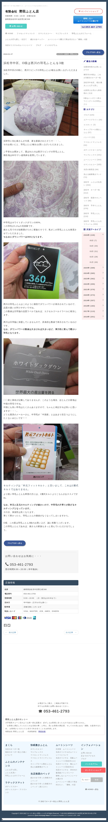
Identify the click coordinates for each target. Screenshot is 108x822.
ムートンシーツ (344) (93, 160)
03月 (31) (91, 251)
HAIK (78, 815)
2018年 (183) (89, 306)
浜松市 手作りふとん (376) (93, 207)
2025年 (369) (89, 268)
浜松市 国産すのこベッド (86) (93, 199)
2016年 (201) (89, 317)
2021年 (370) (89, 289)
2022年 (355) (89, 284)
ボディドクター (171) (93, 150)
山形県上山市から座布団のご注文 (93, 91)
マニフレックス (37, 752)
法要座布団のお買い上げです (93, 68)
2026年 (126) (89, 235)
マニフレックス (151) (93, 155)
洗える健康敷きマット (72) (93, 175)
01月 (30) (91, 262)
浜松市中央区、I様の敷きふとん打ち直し (93, 84)
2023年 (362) (89, 279)
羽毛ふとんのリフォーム (15, 776)
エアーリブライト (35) (93, 120)
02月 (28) (91, 257)
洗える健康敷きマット (40, 767)
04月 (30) (91, 246)
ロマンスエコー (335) (93, 164)
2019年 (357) (89, 300)
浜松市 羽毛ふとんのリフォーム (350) (93, 222)
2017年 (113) (89, 311)
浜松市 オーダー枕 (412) (92, 191)
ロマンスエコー (37, 749)
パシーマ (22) (89, 137)
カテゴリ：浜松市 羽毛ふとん (67, 54)
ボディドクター (11, 786)
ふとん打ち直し (11, 770)
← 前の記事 (10, 632)
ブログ (83, 759)
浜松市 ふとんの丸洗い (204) (93, 183)
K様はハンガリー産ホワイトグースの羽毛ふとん (93, 101)
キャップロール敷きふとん (41, 764)
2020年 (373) (89, 295)
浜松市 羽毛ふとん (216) (92, 214)
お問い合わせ (86, 753)
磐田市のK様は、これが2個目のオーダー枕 (92, 76)
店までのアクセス (88, 756)
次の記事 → (71, 632)
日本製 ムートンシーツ (66, 749)
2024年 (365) (89, 273)
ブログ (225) (89, 115)
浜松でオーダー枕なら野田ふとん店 (34, 813)
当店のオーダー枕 (12, 749)
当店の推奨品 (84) (91, 169)
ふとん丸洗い (10, 773)
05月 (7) (90, 240)
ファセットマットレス (40, 755)
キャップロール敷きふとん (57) (93, 131)
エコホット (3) (90, 125)
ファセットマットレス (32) (93, 143)
